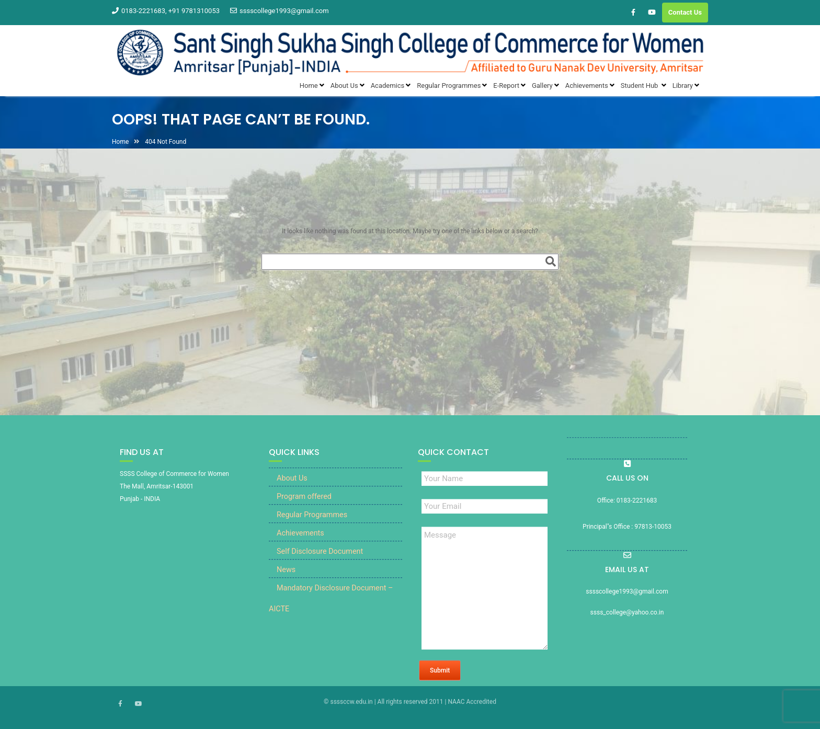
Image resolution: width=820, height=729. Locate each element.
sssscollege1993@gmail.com (279, 11)
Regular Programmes (312, 522)
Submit (440, 677)
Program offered (304, 503)
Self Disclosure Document (320, 558)
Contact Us (685, 12)
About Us (292, 485)
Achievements (300, 540)
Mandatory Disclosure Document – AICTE (331, 606)
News (286, 577)
